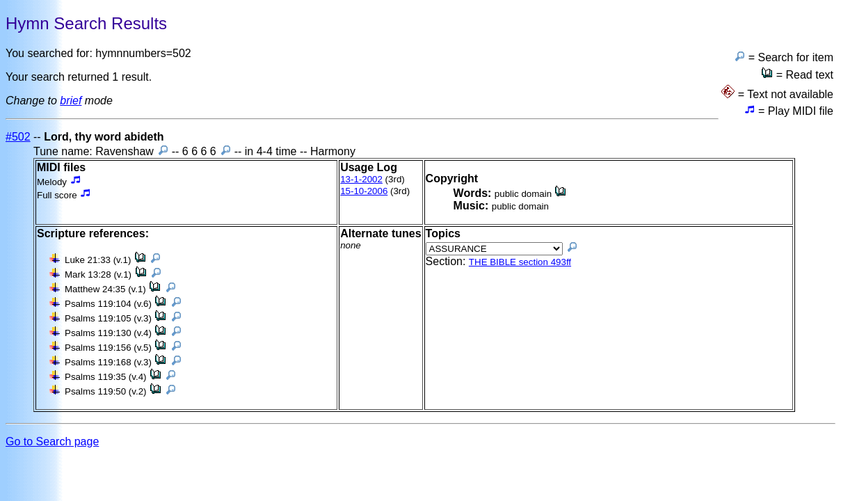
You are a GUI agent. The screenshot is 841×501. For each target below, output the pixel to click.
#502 (18, 137)
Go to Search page (52, 441)
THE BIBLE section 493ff (520, 262)
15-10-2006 (363, 191)
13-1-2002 (361, 179)
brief (70, 100)
